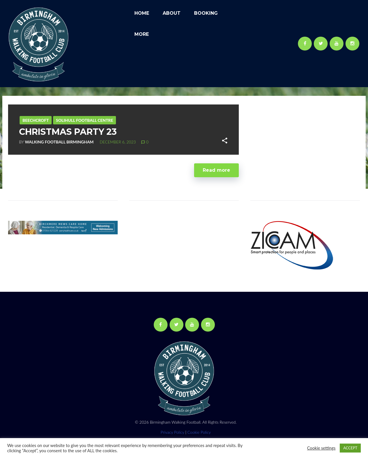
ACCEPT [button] (350, 448)
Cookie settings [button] (321, 448)
